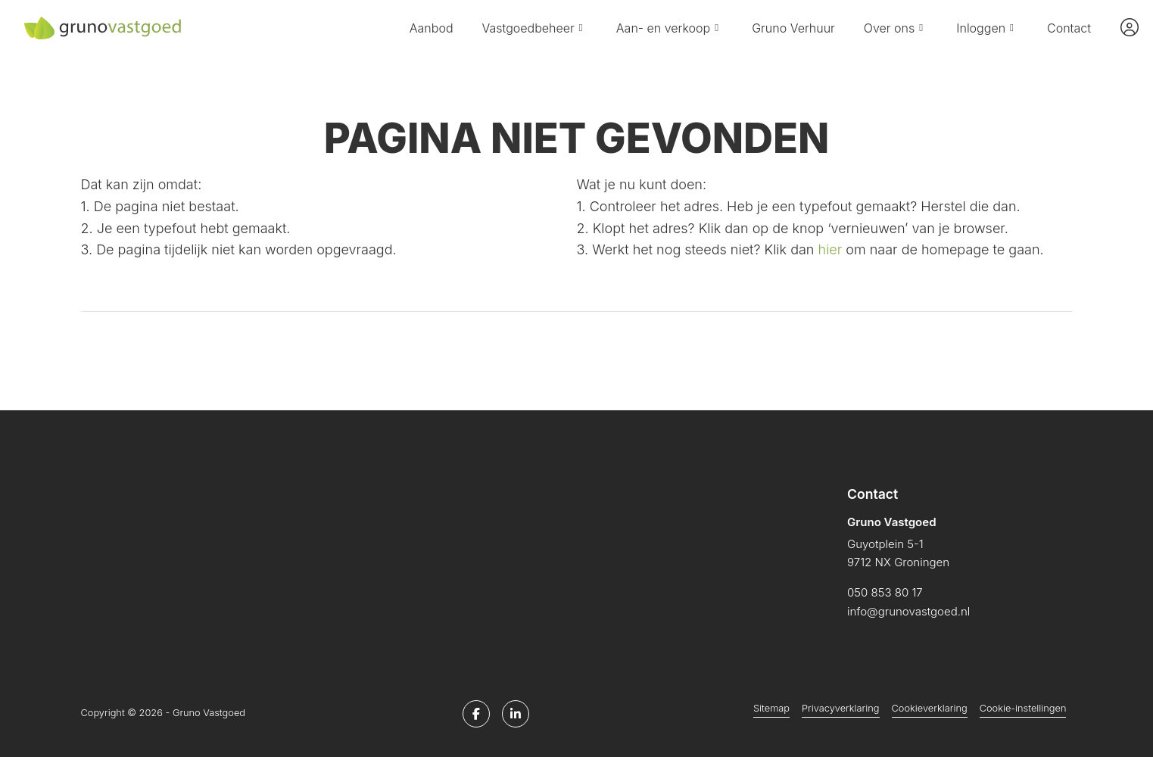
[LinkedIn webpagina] (515, 713)
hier (830, 249)
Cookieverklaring (930, 708)
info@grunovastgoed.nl (908, 611)
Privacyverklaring (840, 708)
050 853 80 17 (885, 592)
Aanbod (431, 28)
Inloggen (987, 28)
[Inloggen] (1129, 28)
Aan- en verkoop (669, 28)
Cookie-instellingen (1023, 708)
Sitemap (771, 708)
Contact (1069, 28)
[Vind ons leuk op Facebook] (476, 713)
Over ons (895, 28)
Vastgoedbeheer (534, 28)
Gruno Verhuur (793, 28)
